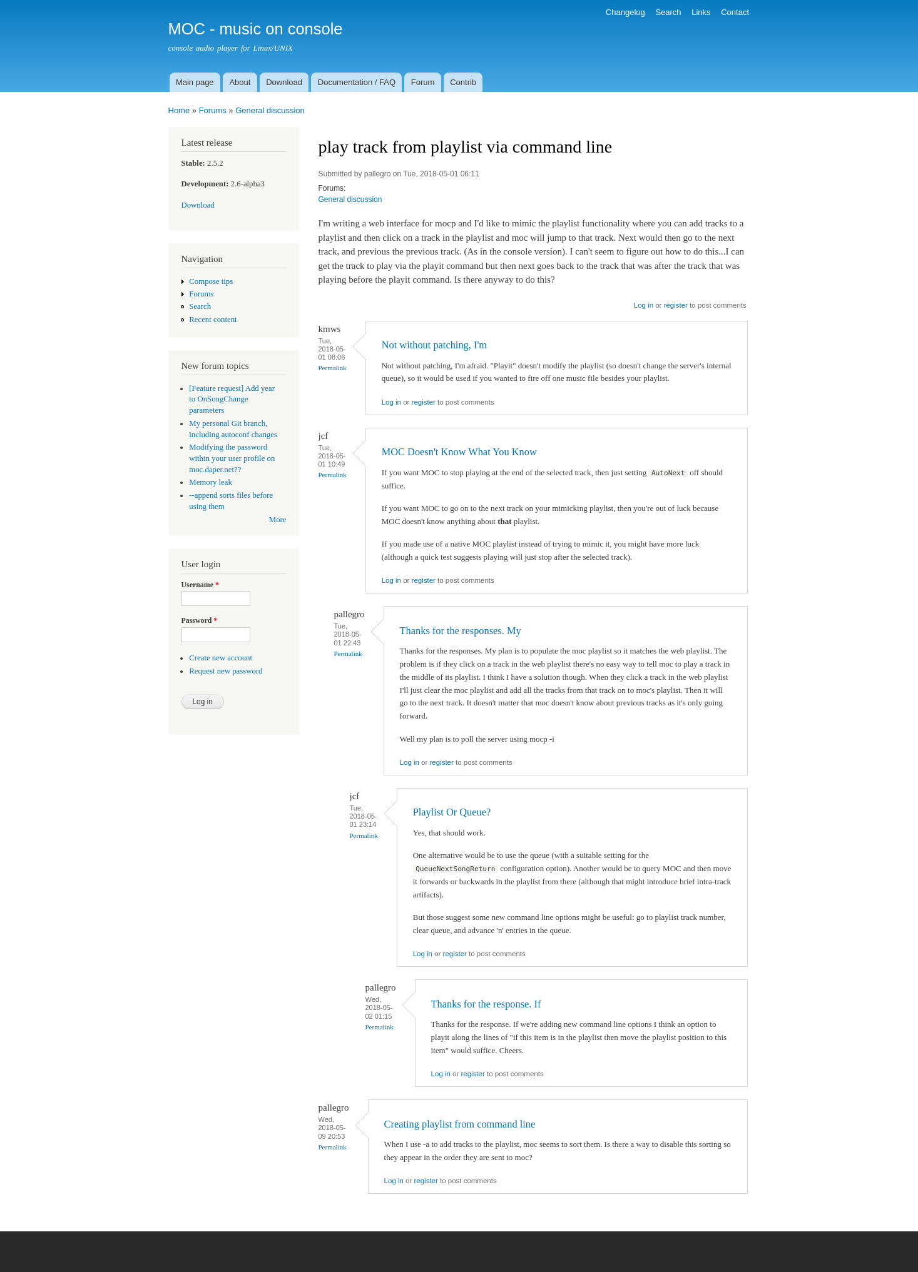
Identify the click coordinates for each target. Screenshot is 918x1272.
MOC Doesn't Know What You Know (459, 452)
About (239, 82)
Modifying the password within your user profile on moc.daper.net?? (232, 458)
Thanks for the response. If (486, 1004)
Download (284, 82)
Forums (213, 110)
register (676, 305)
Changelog (625, 12)
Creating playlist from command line (460, 1124)
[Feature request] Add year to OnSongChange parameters (232, 399)
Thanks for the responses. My (460, 631)
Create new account (220, 658)
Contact (735, 12)
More (278, 519)
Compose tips (211, 281)
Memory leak (210, 482)
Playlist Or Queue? (452, 812)
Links (700, 12)
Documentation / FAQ (356, 82)
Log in (643, 305)
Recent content (213, 319)
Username (200, 584)
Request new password (225, 671)
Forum (423, 82)
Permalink (333, 367)
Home (179, 110)
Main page (195, 82)
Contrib (463, 82)
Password (199, 620)
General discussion (270, 110)
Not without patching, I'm (434, 345)
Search (668, 12)
